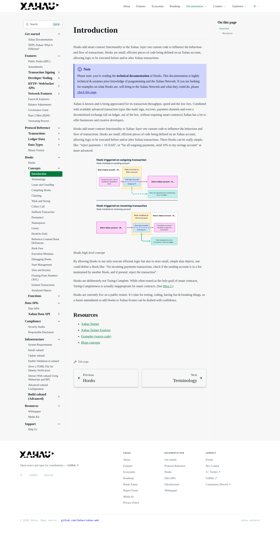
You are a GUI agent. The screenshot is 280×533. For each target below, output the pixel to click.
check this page (87, 92)
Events (209, 459)
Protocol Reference (175, 466)
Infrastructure (171, 484)
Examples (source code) (96, 336)
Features (140, 6)
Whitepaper (170, 490)
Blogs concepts (90, 342)
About (126, 6)
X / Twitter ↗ (213, 472)
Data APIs (170, 478)
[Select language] (256, 6)
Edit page (81, 362)
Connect (219, 6)
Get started (170, 459)
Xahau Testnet (90, 324)
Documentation (196, 6)
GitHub (33, 475)
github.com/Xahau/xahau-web (80, 520)
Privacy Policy (131, 502)
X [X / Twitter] (21, 475)
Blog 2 (167, 286)
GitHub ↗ (73, 465)
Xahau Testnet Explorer (96, 330)
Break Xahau (130, 484)
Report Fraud (130, 490)
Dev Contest (212, 466)
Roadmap (175, 6)
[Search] (42, 24)
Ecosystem (158, 6)
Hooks (168, 472)
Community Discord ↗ (218, 484)
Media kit (128, 496)
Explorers (240, 6)
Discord (48, 475)
